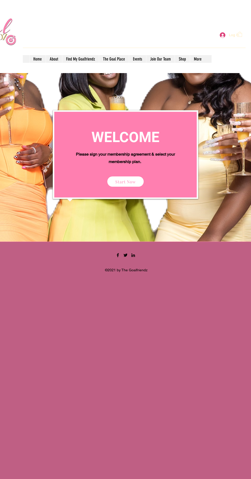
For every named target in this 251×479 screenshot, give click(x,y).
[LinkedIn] (133, 255)
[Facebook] (117, 255)
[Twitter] (125, 255)
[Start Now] (125, 181)
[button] (239, 34)
